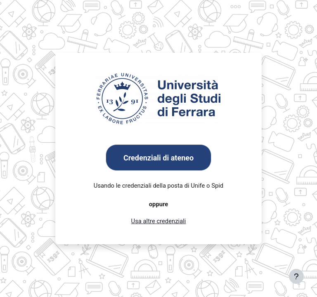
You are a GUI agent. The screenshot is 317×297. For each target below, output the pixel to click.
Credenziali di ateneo (158, 157)
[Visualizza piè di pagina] (296, 276)
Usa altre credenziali (158, 221)
